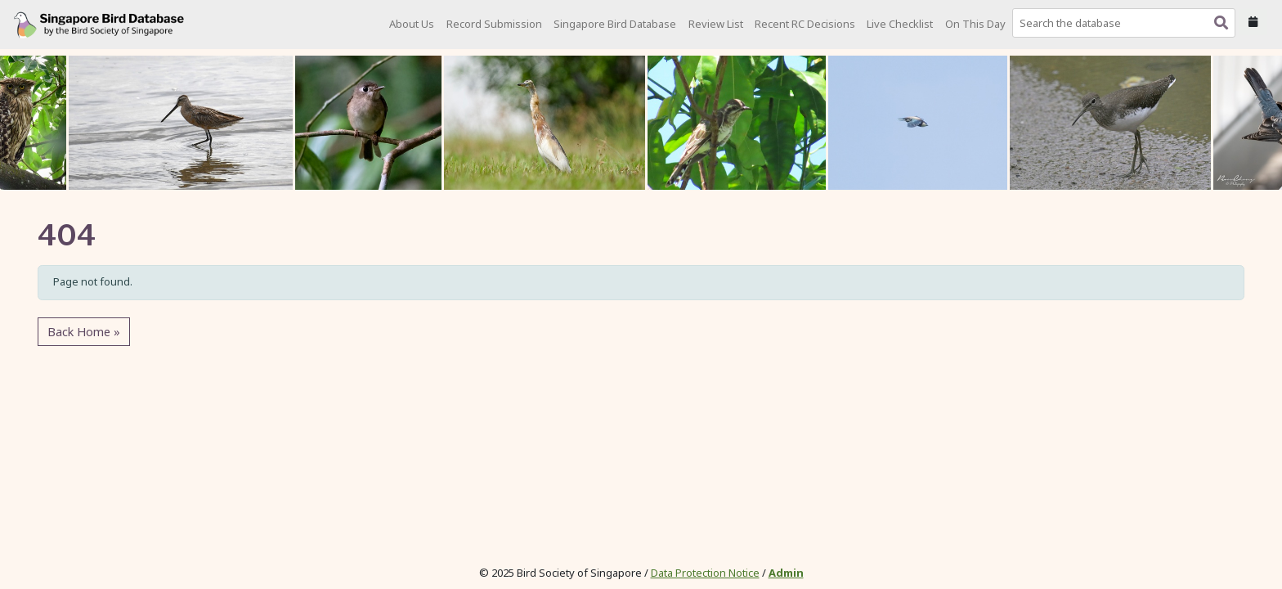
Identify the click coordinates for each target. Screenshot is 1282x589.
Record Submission (494, 23)
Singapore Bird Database (615, 23)
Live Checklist (900, 23)
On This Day (975, 23)
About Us (411, 23)
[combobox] (1127, 23)
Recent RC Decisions (805, 23)
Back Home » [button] (83, 331)
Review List (715, 23)
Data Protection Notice (705, 572)
